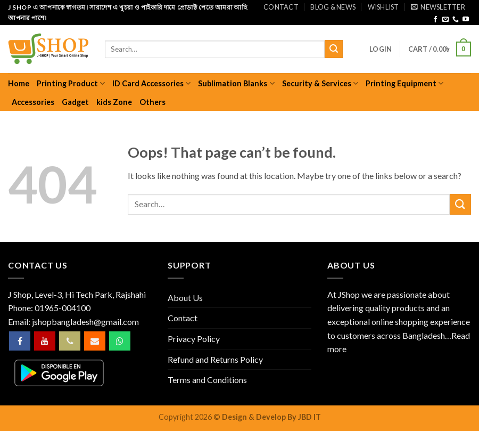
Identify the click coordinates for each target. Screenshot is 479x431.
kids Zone (114, 102)
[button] (438, 7)
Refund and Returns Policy (215, 359)
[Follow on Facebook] (435, 19)
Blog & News (333, 7)
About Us (185, 297)
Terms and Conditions (207, 380)
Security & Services (320, 83)
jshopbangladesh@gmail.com (85, 321)
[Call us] (455, 19)
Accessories (33, 102)
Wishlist (383, 7)
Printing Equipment (404, 83)
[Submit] (334, 49)
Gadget (75, 102)
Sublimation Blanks (236, 83)
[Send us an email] (445, 19)
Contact (281, 7)
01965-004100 (62, 308)
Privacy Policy (194, 339)
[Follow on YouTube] (466, 19)
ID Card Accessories (151, 83)
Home (18, 83)
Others (152, 102)
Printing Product (71, 83)
